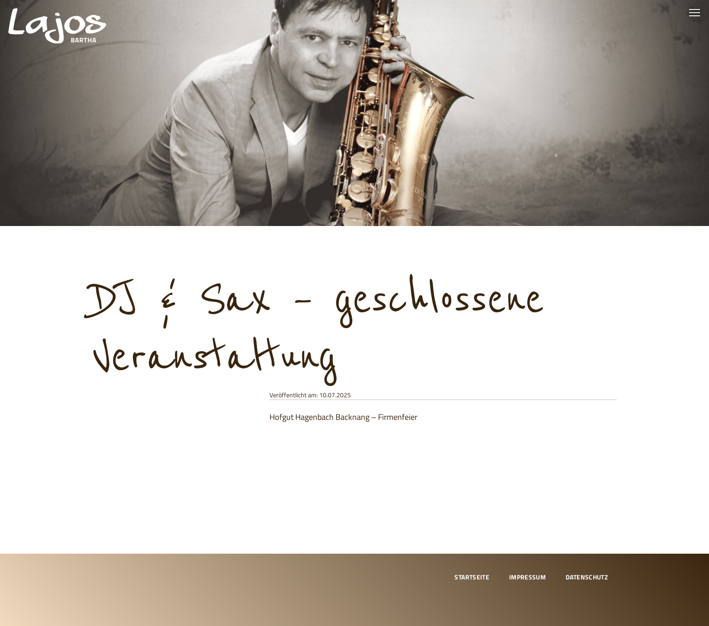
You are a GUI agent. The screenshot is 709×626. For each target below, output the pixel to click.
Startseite (471, 577)
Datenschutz (587, 577)
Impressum (527, 577)
